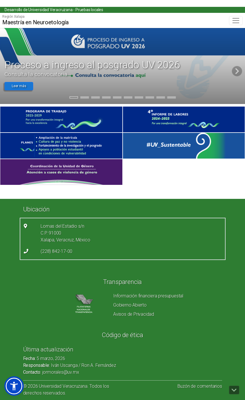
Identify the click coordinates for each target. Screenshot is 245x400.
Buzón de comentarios (200, 386)
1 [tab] (73, 98)
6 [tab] (128, 98)
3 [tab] (95, 98)
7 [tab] (139, 98)
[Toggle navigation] (236, 20)
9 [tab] (160, 98)
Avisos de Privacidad (133, 314)
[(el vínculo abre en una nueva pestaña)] (61, 119)
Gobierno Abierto (130, 305)
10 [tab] (171, 98)
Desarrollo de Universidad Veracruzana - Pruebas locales (54, 9)
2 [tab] (84, 98)
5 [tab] (117, 98)
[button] (14, 386)
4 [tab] (106, 98)
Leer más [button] (19, 86)
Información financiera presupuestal (148, 296)
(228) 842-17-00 (56, 251)
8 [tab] (149, 98)
